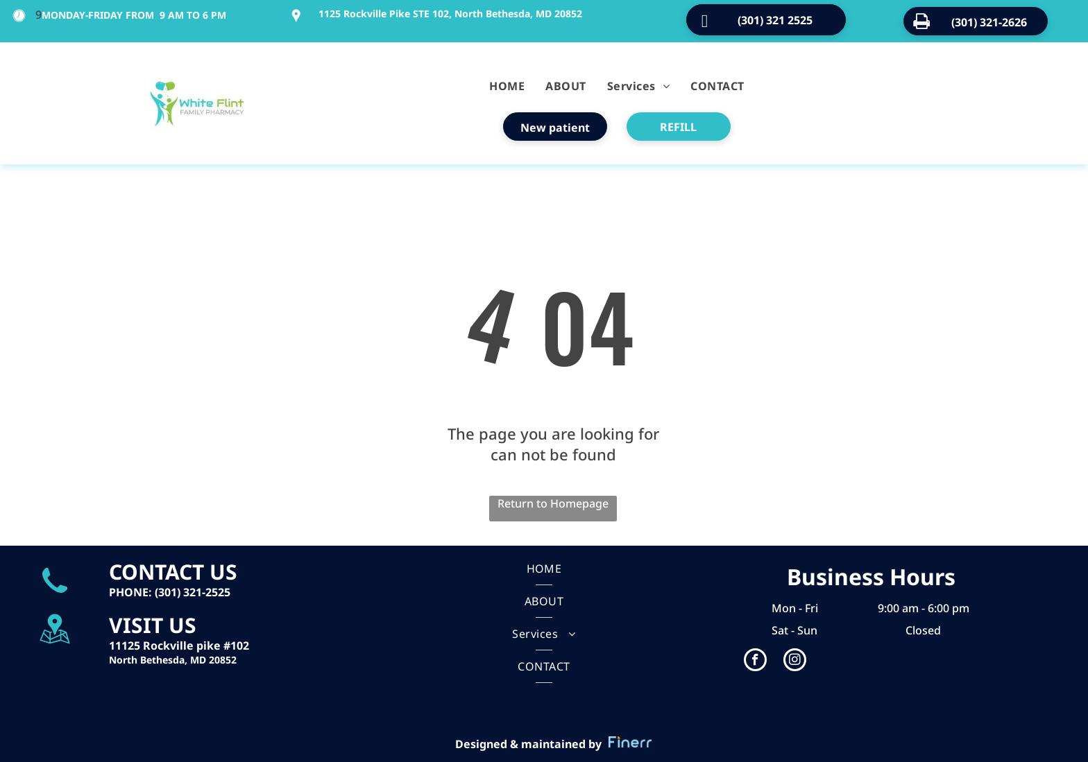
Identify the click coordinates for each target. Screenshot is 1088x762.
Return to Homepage (553, 503)
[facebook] (755, 661)
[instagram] (794, 661)
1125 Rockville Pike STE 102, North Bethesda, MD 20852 (450, 13)
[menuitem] (507, 86)
